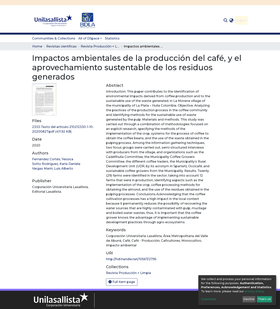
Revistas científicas (61, 46)
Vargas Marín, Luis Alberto (52, 168)
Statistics (112, 38)
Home (37, 46)
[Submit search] (225, 20)
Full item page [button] (121, 282)
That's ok (264, 299)
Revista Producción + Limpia (100, 46)
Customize (208, 299)
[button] (231, 20)
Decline (248, 299)
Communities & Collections (53, 38)
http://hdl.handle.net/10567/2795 (131, 259)
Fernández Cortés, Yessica (52, 159)
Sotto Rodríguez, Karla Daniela (56, 164)
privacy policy (254, 291)
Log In (240, 20)
